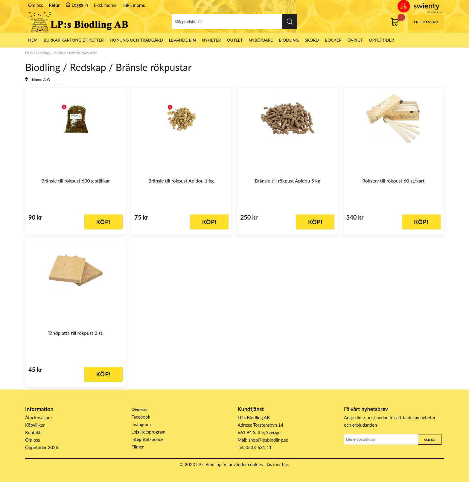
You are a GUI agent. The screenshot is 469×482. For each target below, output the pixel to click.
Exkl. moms (105, 5)
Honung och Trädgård (136, 39)
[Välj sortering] (47, 79)
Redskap (59, 53)
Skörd (312, 39)
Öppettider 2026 (41, 447)
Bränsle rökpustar (83, 53)
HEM (33, 39)
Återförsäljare (38, 417)
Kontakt (33, 432)
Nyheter (211, 39)
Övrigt (355, 39)
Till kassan (425, 22)
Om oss (35, 5)
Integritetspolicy (147, 439)
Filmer (137, 446)
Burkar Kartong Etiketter (74, 39)
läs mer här (277, 464)
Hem (29, 53)
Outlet (235, 39)
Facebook (140, 416)
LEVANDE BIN (182, 39)
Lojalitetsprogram (148, 431)
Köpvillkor (35, 425)
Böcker (333, 39)
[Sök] (234, 21)
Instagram (141, 424)
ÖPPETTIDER (381, 39)
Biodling (289, 39)
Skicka (430, 440)
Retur (54, 5)
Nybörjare (261, 39)
